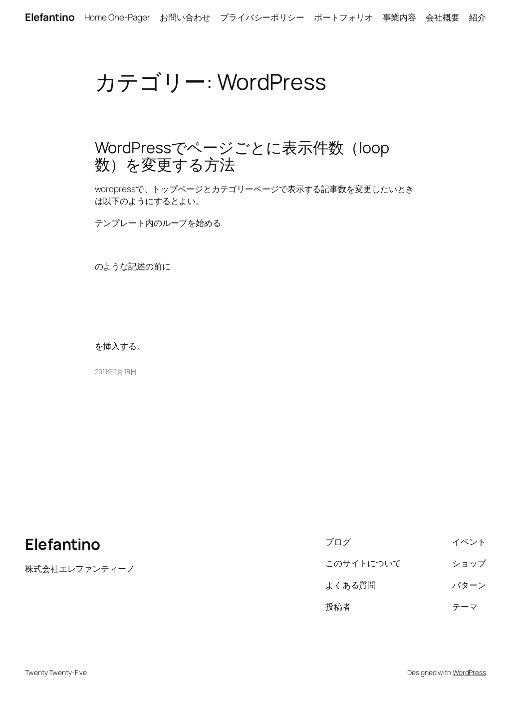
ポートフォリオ (343, 17)
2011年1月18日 (116, 371)
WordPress (469, 672)
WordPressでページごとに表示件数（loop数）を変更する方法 (242, 156)
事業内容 (400, 17)
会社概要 (443, 17)
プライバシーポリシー (262, 17)
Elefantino (49, 17)
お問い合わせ (185, 17)
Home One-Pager (117, 17)
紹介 (477, 17)
